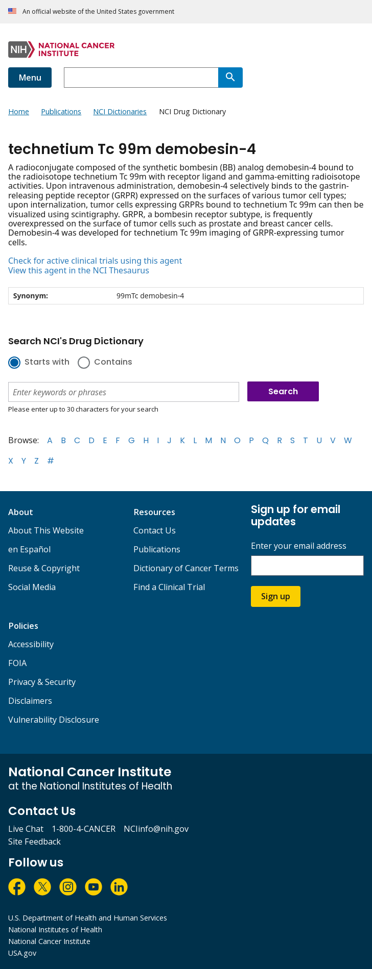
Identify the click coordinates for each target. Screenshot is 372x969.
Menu (29, 77)
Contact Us (154, 530)
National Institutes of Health (55, 929)
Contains (113, 363)
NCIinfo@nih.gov (156, 828)
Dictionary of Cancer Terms (186, 568)
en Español (29, 549)
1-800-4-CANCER (83, 828)
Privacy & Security (42, 681)
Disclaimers (30, 700)
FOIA (17, 663)
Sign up (275, 596)
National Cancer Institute (49, 941)
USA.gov (22, 953)
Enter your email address (298, 546)
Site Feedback (34, 841)
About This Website (46, 530)
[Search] (230, 77)
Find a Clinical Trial (169, 587)
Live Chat (25, 828)
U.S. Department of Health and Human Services (87, 918)
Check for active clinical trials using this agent (95, 260)
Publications (156, 549)
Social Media (32, 587)
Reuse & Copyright (44, 568)
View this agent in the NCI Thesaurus (78, 270)
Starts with (47, 363)
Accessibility (31, 644)
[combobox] (141, 77)
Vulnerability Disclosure (53, 719)
